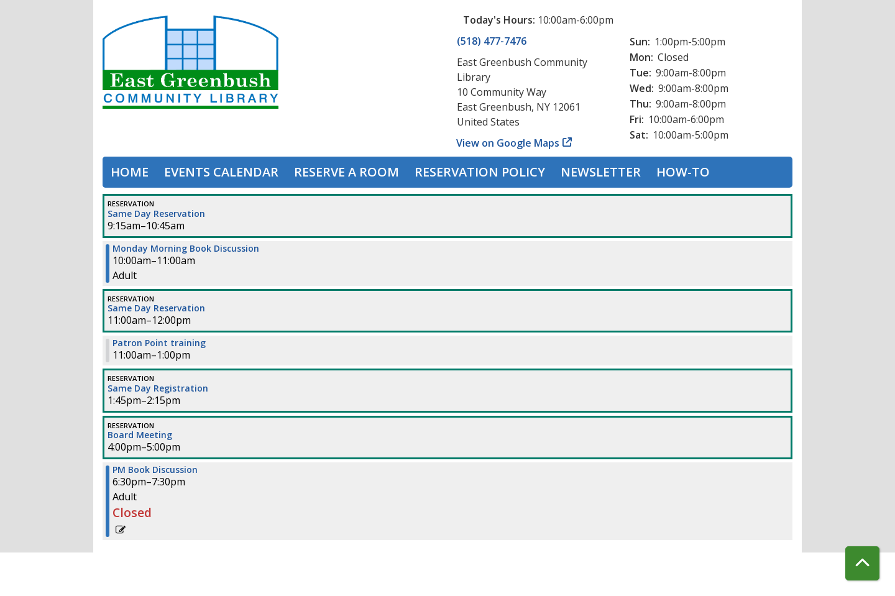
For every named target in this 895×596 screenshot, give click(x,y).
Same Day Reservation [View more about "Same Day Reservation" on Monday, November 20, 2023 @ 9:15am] (156, 213)
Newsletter (601, 171)
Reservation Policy (480, 171)
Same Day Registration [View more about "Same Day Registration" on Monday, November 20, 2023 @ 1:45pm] (158, 388)
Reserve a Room (346, 171)
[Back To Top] (862, 563)
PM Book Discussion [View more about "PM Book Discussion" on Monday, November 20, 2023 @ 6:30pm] (155, 469)
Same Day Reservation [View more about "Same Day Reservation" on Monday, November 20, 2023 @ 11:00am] (156, 308)
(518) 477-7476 (491, 41)
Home (130, 171)
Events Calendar (221, 171)
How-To (683, 171)
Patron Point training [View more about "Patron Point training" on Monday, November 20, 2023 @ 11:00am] (159, 343)
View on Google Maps (508, 143)
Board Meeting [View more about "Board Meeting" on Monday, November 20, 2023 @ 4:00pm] (140, 435)
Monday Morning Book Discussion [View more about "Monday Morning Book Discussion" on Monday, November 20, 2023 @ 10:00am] (185, 248)
